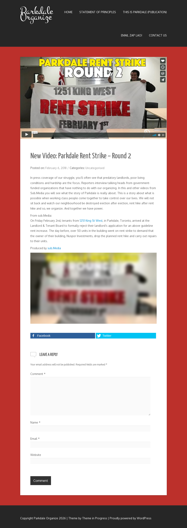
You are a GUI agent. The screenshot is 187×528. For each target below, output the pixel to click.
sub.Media (54, 248)
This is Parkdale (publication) (145, 12)
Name (35, 422)
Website (35, 455)
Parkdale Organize (36, 14)
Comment (38, 374)
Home (68, 12)
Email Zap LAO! (131, 35)
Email (35, 438)
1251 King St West (91, 220)
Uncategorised (94, 168)
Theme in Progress (94, 518)
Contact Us (158, 35)
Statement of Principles (97, 12)
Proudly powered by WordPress (130, 518)
